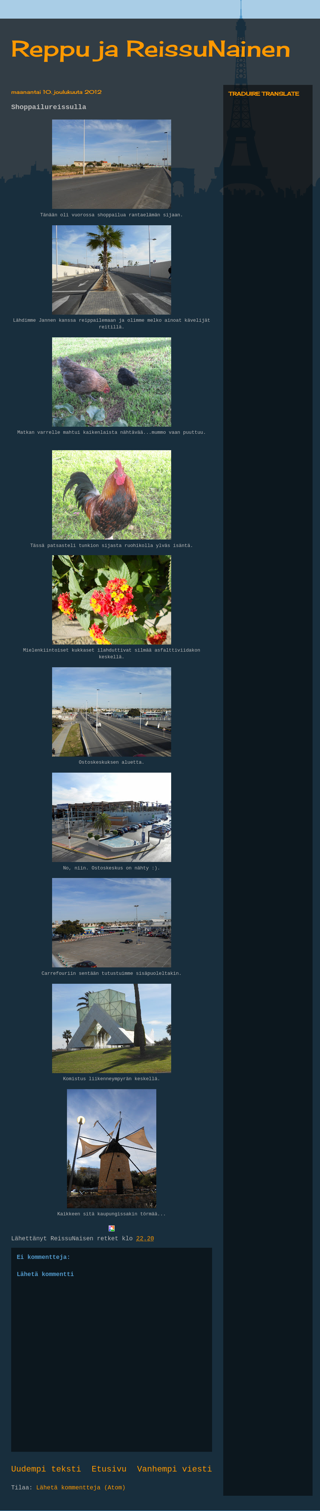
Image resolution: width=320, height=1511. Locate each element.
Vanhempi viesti (174, 1469)
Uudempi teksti (46, 1469)
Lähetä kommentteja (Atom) (80, 1488)
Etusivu (109, 1469)
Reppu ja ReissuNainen (151, 48)
